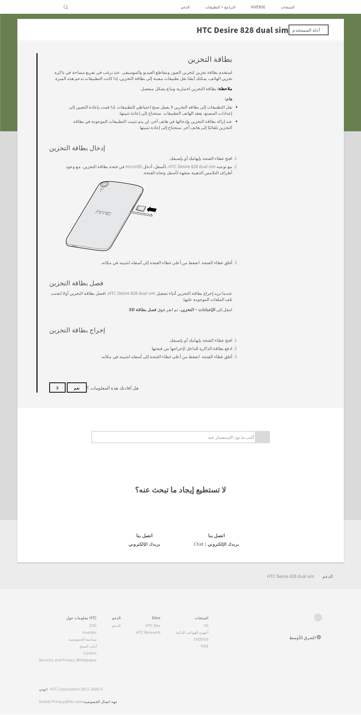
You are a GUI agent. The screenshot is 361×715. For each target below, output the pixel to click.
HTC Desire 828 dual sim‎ (287, 576)
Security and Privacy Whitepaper (70, 660)
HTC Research (154, 632)
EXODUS (208, 639)
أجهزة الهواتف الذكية (199, 632)
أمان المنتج (93, 646)
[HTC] (316, 7)
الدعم (181, 7)
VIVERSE (257, 7)
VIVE (211, 646)
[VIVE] (46, 7)
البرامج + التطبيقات (217, 7)
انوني (43, 689)
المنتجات (288, 7)
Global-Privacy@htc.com (62, 702)
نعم (77, 388)
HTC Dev (159, 626)
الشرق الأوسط (302, 637)
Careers (94, 653)
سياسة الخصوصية (87, 639)
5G (213, 626)
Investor (93, 632)
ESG (97, 626)
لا (57, 388)
